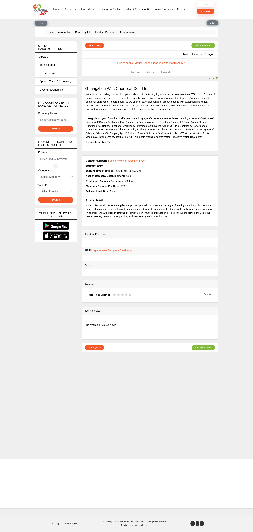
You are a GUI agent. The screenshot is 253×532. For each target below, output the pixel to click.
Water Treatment (191, 136)
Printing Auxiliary (137, 129)
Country (42, 184)
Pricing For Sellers (110, 9)
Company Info (83, 32)
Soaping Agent (118, 133)
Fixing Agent (190, 122)
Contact (181, 9)
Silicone (90, 133)
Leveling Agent (160, 125)
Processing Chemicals (182, 129)
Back (212, 22)
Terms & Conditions (143, 521)
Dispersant (92, 122)
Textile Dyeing (106, 136)
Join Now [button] (205, 11)
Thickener (138, 136)
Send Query (95, 45)
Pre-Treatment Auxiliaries (113, 129)
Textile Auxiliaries (191, 133)
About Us (70, 9)
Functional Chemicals (122, 125)
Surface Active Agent (169, 133)
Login (205, 4)
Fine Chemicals (128, 122)
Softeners (151, 133)
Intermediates (143, 125)
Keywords (44, 152)
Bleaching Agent (141, 118)
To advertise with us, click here (134, 525)
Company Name (47, 113)
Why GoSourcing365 (138, 9)
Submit (207, 294)
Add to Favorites (203, 45)
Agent (127, 118)
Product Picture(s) (105, 32)
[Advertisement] (56, 303)
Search (55, 128)
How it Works (88, 9)
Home (57, 9)
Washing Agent (153, 136)
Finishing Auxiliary (149, 122)
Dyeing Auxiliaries (109, 122)
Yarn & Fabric (46, 65)
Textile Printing (124, 136)
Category (43, 170)
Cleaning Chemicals (190, 118)
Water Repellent (172, 136)
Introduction (64, 32)
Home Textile (46, 73)
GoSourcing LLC (56, 523)
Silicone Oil (102, 133)
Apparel (43, 56)
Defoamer (207, 118)
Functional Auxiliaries (97, 125)
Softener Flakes (136, 133)
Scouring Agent (204, 129)
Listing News (127, 32)
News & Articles (163, 9)
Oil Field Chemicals (180, 125)
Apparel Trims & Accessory (54, 81)
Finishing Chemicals (171, 122)
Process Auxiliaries (158, 129)
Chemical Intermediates (164, 118)
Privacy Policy (159, 521)
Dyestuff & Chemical (51, 89)
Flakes (202, 122)
